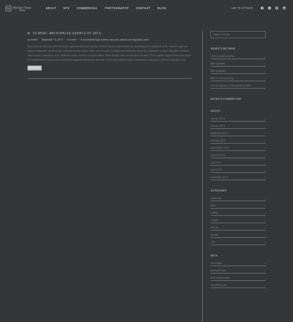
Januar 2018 (218, 118)
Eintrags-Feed (218, 270)
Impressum (68, 319)
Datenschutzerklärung (86, 319)
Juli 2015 (216, 162)
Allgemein (216, 198)
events (104, 39)
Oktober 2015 (218, 140)
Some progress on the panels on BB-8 (231, 85)
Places (214, 227)
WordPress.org (219, 285)
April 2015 (216, 169)
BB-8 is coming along (222, 78)
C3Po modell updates (222, 56)
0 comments (87, 39)
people (123, 39)
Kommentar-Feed (220, 277)
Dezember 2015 (219, 133)
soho (146, 39)
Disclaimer (104, 319)
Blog (213, 205)
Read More (34, 67)
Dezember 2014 (219, 177)
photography (135, 39)
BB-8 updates (218, 63)
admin (34, 39)
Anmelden (216, 263)
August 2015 (218, 155)
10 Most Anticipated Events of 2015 (67, 33)
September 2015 (220, 147)
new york (114, 39)
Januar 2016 (218, 125)
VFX (213, 242)
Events (73, 39)
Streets (214, 234)
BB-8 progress (218, 70)
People (214, 220)
